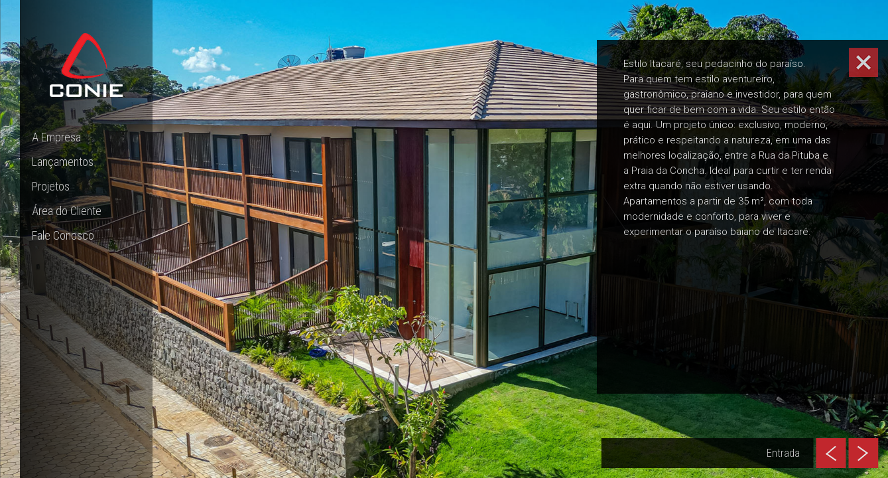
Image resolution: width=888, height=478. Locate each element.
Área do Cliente (66, 211)
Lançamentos (63, 162)
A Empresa (56, 137)
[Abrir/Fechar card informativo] (863, 62)
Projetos (51, 186)
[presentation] (831, 453)
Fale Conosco (63, 235)
